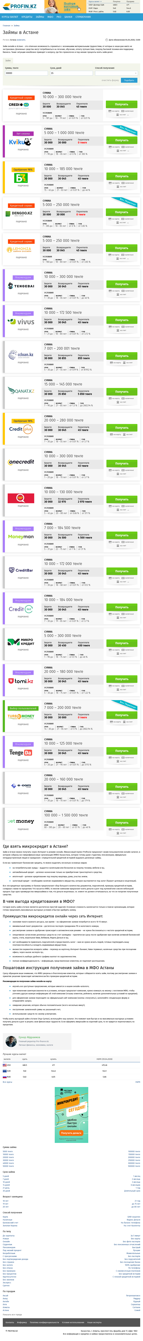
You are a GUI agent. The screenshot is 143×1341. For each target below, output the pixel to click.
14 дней (6, 1185)
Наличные (7, 1220)
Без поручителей (132, 1259)
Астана (6, 1310)
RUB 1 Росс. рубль (96, 11)
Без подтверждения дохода (15, 1259)
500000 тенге (134, 1166)
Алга (5, 1304)
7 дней (6, 1179)
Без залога (8, 1265)
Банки (68, 16)
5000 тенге (8, 1151)
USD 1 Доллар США (96, 5)
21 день (6, 1188)
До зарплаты (9, 1236)
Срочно (6, 1285)
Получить (121, 104)
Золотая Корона (10, 1225)
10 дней (6, 1182)
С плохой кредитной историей (126, 1277)
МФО (50, 16)
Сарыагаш (135, 1304)
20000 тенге (8, 1157)
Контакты (10, 1322)
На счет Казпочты (132, 1225)
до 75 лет (136, 1204)
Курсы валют (10, 16)
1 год (138, 1188)
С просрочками (10, 1256)
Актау (5, 1298)
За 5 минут (135, 1236)
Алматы (6, 1307)
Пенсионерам (9, 1247)
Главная (6, 25)
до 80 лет (136, 1207)
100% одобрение (132, 1265)
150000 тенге (134, 1154)
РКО (59, 16)
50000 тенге (8, 1166)
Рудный (136, 1301)
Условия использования (73, 1322)
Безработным (9, 1253)
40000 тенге (8, 1163)
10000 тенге (8, 1154)
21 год (137, 1201)
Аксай (5, 1295)
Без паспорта (134, 1256)
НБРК (137, 1082)
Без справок (8, 1262)
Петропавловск (133, 1295)
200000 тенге (134, 1157)
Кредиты (27, 16)
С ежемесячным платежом (128, 1271)
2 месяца (136, 1179)
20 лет (6, 1207)
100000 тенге (134, 1151)
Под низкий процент (12, 1250)
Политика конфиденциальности (44, 1322)
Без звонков (8, 1280)
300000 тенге (134, 1163)
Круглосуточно (9, 1277)
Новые (6, 1238)
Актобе (6, 1301)
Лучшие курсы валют (14, 1054)
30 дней (6, 1191)
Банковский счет (10, 1223)
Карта (5, 1217)
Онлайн (6, 1241)
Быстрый (136, 1247)
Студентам (7, 1244)
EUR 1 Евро (93, 8)
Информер (22, 1322)
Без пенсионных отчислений (127, 1244)
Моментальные (133, 1253)
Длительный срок (132, 1191)
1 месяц (136, 1176)
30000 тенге (8, 1160)
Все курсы (7, 1082)
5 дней (6, 1176)
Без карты (135, 1238)
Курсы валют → (95, 1)
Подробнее (21, 114)
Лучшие (136, 1250)
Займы (40, 16)
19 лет (5, 1204)
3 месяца (136, 1182)
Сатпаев (136, 1307)
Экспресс (7, 1282)
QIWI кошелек (133, 1217)
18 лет (5, 1201)
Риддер (137, 1298)
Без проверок (9, 1271)
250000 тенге (134, 1160)
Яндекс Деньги (133, 1220)
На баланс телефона (130, 1223)
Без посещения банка (130, 1262)
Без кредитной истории (129, 1274)
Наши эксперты (94, 1322)
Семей (137, 1310)
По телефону (134, 1268)
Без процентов (9, 1274)
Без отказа (8, 1268)
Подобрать (129, 80)
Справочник (83, 16)
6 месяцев (135, 1185)
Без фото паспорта (131, 1241)
